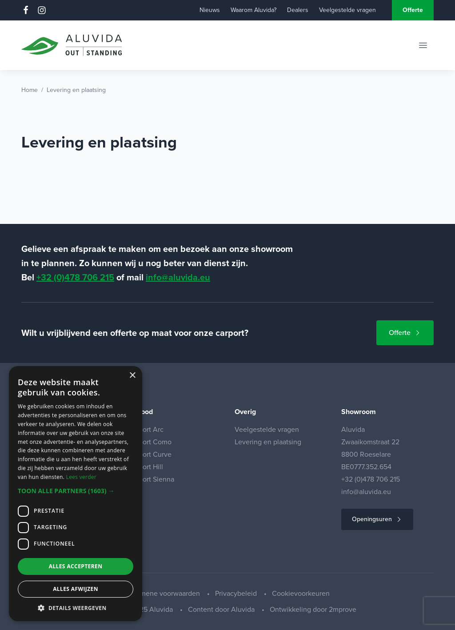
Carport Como (150, 442)
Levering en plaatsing (268, 442)
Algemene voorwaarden (163, 593)
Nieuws (210, 10)
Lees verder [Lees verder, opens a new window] (81, 477)
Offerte (413, 10)
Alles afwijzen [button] (75, 589)
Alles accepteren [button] (76, 566)
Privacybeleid (237, 593)
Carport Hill (145, 467)
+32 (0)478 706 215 (75, 277)
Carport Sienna (151, 479)
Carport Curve (150, 454)
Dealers (297, 10)
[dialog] (75, 493)
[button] (75, 490)
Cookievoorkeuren (301, 593)
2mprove (342, 609)
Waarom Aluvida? (253, 10)
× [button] (132, 375)
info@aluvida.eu (178, 277)
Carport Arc (146, 429)
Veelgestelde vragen (347, 10)
